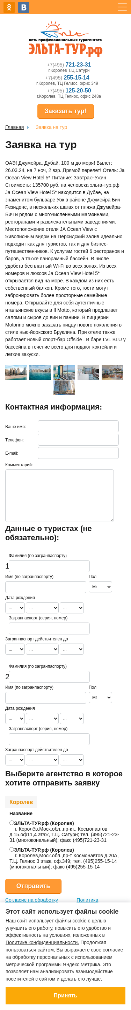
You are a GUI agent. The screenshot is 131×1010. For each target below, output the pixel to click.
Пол (92, 576)
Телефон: (14, 440)
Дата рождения (20, 597)
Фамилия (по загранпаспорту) (38, 555)
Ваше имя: (15, 426)
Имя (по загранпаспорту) (29, 576)
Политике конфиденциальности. (42, 942)
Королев (21, 802)
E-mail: (11, 453)
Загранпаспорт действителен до (36, 639)
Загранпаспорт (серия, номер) (38, 618)
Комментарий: (19, 464)
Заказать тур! (65, 111)
